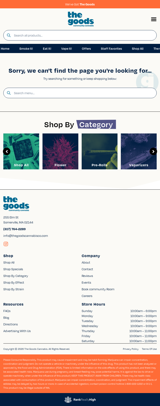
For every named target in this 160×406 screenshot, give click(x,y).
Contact (87, 269)
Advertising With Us (17, 331)
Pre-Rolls (100, 165)
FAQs (6, 311)
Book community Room (98, 289)
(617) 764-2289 (14, 229)
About (86, 262)
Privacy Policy (131, 348)
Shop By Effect (13, 282)
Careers (87, 296)
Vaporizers (138, 165)
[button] (154, 19)
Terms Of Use (149, 348)
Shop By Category (15, 276)
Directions (10, 324)
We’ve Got (80, 4)
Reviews (87, 276)
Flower (60, 165)
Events (86, 282)
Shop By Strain (13, 289)
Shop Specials (13, 269)
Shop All (21, 165)
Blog (6, 317)
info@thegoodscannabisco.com (25, 235)
